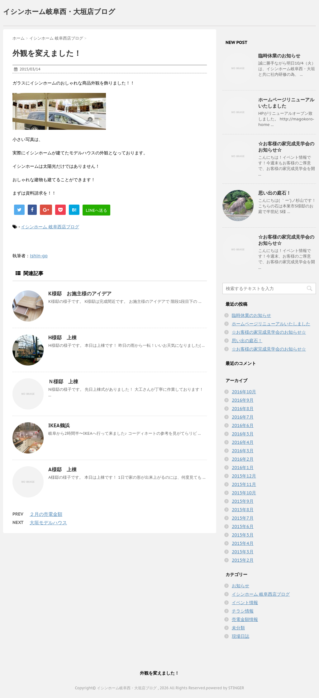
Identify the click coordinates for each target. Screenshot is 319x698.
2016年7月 (243, 417)
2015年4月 (243, 543)
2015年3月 (243, 552)
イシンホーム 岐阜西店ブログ (50, 227)
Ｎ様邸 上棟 (63, 381)
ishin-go (39, 256)
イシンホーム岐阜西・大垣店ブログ (59, 11)
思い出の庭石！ (274, 193)
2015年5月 (243, 535)
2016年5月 (243, 434)
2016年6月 (243, 425)
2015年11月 (244, 484)
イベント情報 (245, 602)
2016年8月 (243, 408)
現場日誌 (240, 636)
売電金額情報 (245, 619)
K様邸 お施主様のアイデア (80, 293)
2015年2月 (243, 560)
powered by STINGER (225, 688)
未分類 (238, 628)
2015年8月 (243, 509)
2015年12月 (244, 476)
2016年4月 (243, 442)
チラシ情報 (243, 611)
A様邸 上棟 (62, 469)
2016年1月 (243, 467)
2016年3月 (243, 450)
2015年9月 (243, 501)
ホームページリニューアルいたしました (271, 324)
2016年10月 (244, 392)
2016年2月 (243, 459)
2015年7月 (243, 518)
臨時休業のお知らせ (279, 56)
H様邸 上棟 (62, 337)
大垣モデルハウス (48, 523)
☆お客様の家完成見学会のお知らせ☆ (269, 332)
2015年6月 (243, 526)
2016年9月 (243, 400)
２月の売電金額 (46, 514)
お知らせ (240, 586)
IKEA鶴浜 (59, 425)
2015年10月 (244, 493)
